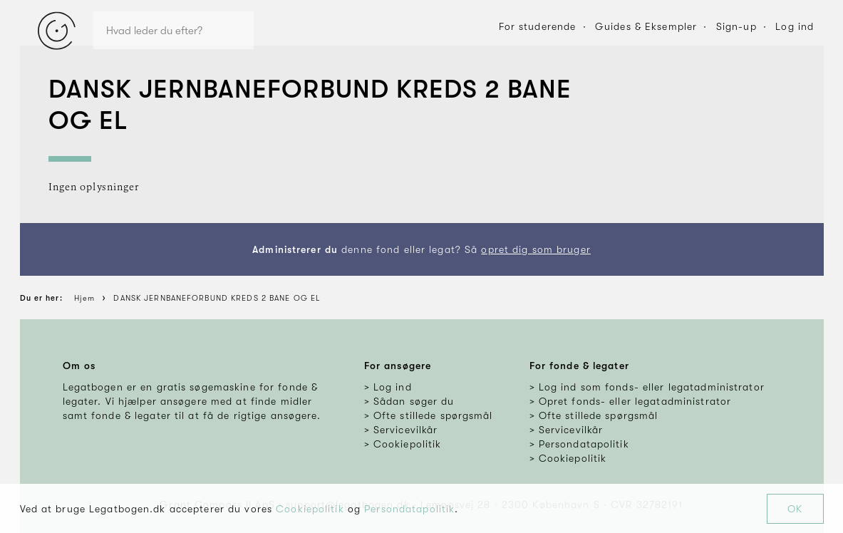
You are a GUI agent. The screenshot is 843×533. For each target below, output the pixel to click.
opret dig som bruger (535, 249)
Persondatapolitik (409, 508)
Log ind (794, 26)
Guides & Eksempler (646, 26)
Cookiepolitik (310, 508)
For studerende (537, 26)
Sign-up (736, 26)
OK (794, 508)
